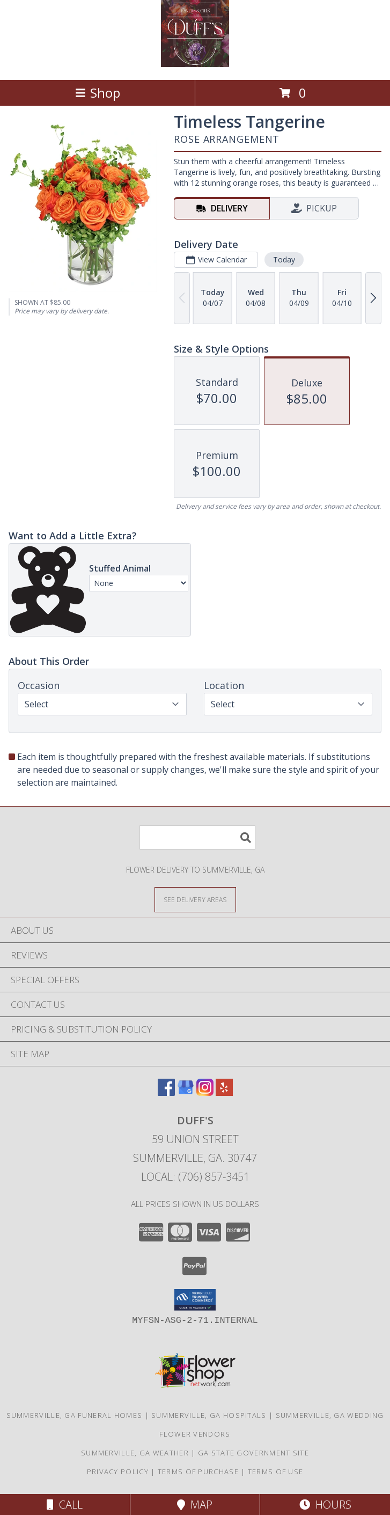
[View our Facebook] (166, 1092)
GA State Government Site (253, 1453)
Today (284, 259)
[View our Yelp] (224, 1092)
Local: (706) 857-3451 (195, 1176)
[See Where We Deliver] (195, 899)
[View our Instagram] (205, 1092)
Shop (97, 92)
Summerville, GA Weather (135, 1453)
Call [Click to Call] (65, 1504)
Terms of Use (276, 1471)
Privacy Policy (118, 1471)
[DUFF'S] (195, 64)
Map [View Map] (194, 1504)
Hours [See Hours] (325, 1504)
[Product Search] (197, 837)
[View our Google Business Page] (185, 1092)
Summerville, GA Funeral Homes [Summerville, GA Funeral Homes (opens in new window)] (74, 1415)
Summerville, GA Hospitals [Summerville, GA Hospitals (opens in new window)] (209, 1415)
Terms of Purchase (198, 1471)
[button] (195, 1300)
